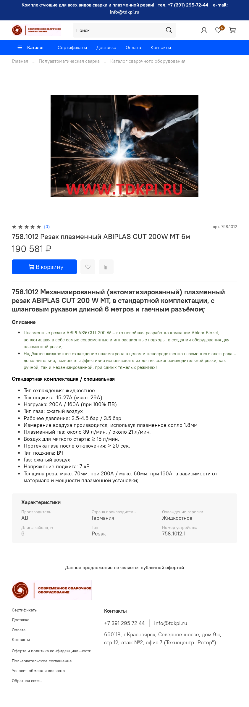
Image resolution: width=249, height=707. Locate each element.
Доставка (106, 47)
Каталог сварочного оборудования (147, 61)
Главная (20, 61)
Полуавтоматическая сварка (69, 61)
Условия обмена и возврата (38, 670)
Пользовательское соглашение (42, 661)
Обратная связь (26, 680)
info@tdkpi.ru (124, 12)
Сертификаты (72, 47)
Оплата (133, 47)
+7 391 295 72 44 (124, 623)
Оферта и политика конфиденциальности (51, 650)
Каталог (30, 47)
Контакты (161, 47)
